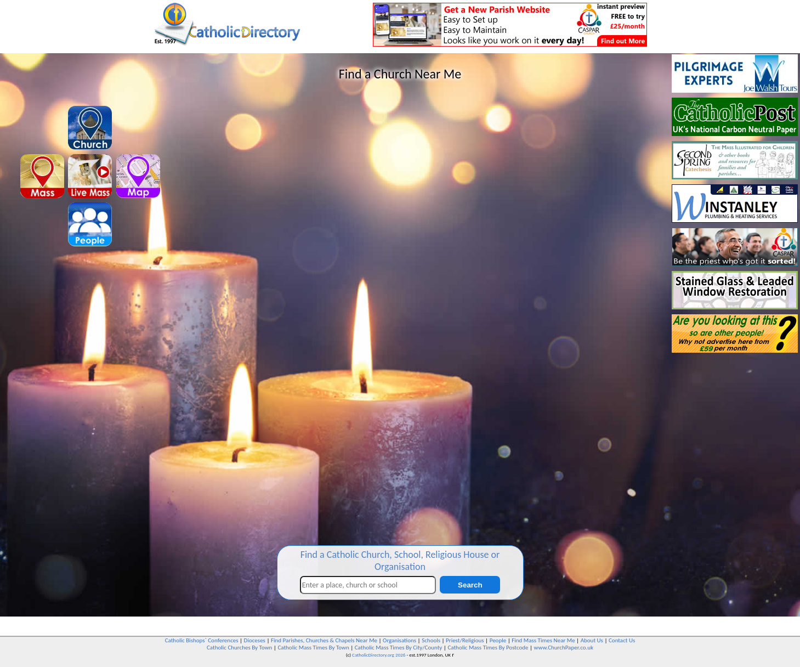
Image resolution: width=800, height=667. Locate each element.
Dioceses (254, 640)
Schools (431, 640)
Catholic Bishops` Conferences (202, 640)
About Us (592, 640)
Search (470, 585)
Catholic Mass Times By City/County (398, 647)
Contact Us (622, 640)
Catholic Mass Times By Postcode (487, 647)
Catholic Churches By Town (239, 647)
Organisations (399, 640)
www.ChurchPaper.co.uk (563, 647)
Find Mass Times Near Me (543, 640)
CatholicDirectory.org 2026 (378, 655)
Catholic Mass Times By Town (313, 647)
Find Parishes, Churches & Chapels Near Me (324, 640)
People (498, 640)
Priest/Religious (465, 640)
